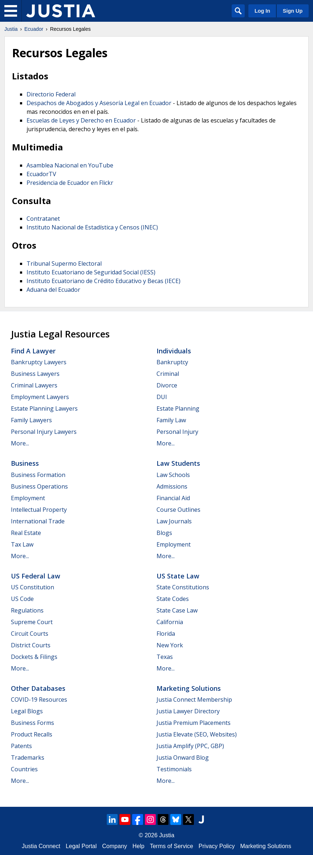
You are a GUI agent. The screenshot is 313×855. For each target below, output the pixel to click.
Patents (21, 746)
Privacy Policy (217, 846)
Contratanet (43, 219)
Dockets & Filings (34, 657)
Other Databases (38, 688)
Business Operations (39, 486)
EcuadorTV (41, 174)
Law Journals (174, 521)
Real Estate (26, 533)
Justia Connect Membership (194, 699)
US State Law (177, 576)
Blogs (164, 533)
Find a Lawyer (33, 350)
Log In (262, 11)
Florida (165, 634)
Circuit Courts (29, 634)
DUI (161, 397)
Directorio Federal (51, 94)
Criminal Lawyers (34, 385)
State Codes (172, 599)
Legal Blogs (27, 711)
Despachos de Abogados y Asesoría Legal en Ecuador (99, 103)
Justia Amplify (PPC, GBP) (190, 746)
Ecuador (33, 29)
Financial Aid (173, 498)
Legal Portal (81, 846)
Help (139, 846)
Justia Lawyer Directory (188, 711)
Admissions (171, 486)
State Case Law (177, 610)
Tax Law (22, 544)
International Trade (38, 521)
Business (25, 463)
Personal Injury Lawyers (44, 432)
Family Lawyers (31, 420)
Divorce (166, 385)
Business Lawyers (35, 374)
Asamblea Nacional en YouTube (70, 165)
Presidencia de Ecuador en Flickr (70, 183)
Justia (11, 29)
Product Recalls (31, 734)
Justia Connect (41, 846)
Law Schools (173, 475)
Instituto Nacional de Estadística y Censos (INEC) (92, 227)
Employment (28, 498)
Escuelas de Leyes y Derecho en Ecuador (81, 120)
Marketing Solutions (188, 688)
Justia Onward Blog (182, 757)
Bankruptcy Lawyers (38, 362)
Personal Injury (177, 432)
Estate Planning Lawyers (44, 408)
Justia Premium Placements (193, 723)
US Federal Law (35, 576)
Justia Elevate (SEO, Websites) (196, 734)
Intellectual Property (39, 510)
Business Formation (38, 475)
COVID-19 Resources (39, 699)
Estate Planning (177, 408)
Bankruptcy (172, 362)
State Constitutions (182, 587)
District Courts (30, 645)
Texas (164, 657)
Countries (24, 769)
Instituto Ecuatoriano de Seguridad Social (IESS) (91, 272)
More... (20, 443)
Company (114, 846)
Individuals (173, 350)
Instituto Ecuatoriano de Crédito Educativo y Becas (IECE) (103, 281)
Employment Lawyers (40, 397)
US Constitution (32, 587)
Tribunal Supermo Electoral (64, 263)
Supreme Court (32, 622)
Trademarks (27, 757)
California (169, 622)
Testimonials (174, 769)
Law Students (178, 463)
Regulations (27, 610)
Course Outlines (178, 510)
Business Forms (32, 723)
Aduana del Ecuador (53, 290)
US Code (22, 599)
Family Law (171, 420)
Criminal (167, 374)
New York (169, 645)
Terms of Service (171, 846)
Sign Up (292, 11)
